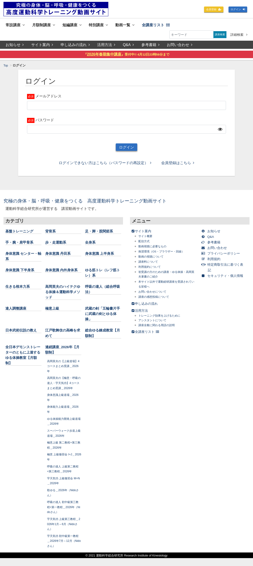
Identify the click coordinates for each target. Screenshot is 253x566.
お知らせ (15, 46)
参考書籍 (151, 46)
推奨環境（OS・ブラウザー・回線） (165, 254)
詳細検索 (238, 35)
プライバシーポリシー (224, 256)
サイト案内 (42, 46)
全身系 (91, 244)
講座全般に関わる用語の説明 (159, 327)
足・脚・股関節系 (102, 233)
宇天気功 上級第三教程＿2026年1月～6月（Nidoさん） (64, 532)
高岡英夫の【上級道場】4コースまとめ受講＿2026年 (62, 369)
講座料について (149, 264)
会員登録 (208, 10)
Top (6, 66)
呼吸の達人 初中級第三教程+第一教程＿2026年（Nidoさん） (64, 515)
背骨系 (51, 233)
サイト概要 (146, 238)
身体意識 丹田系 (60, 256)
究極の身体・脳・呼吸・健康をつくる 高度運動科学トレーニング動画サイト (102, 203)
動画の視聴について (153, 259)
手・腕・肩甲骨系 (22, 244)
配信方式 (144, 243)
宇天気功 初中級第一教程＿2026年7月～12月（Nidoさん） (64, 549)
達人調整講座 (18, 311)
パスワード (44, 121)
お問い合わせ (181, 46)
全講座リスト (176, 25)
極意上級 (53, 311)
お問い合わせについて (154, 294)
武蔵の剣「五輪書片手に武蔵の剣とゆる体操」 (102, 316)
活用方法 (107, 46)
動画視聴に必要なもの (154, 249)
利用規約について (151, 269)
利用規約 (213, 261)
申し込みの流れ (75, 46)
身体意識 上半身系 (102, 256)
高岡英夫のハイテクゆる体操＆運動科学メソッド (62, 294)
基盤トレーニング (22, 233)
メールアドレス (48, 97)
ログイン (236, 10)
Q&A (129, 46)
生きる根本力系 (20, 289)
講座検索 (218, 35)
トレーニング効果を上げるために (162, 318)
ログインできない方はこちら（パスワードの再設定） (105, 166)
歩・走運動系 (57, 244)
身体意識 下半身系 (22, 272)
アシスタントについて (154, 323)
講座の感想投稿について (156, 299)
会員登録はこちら (177, 166)
